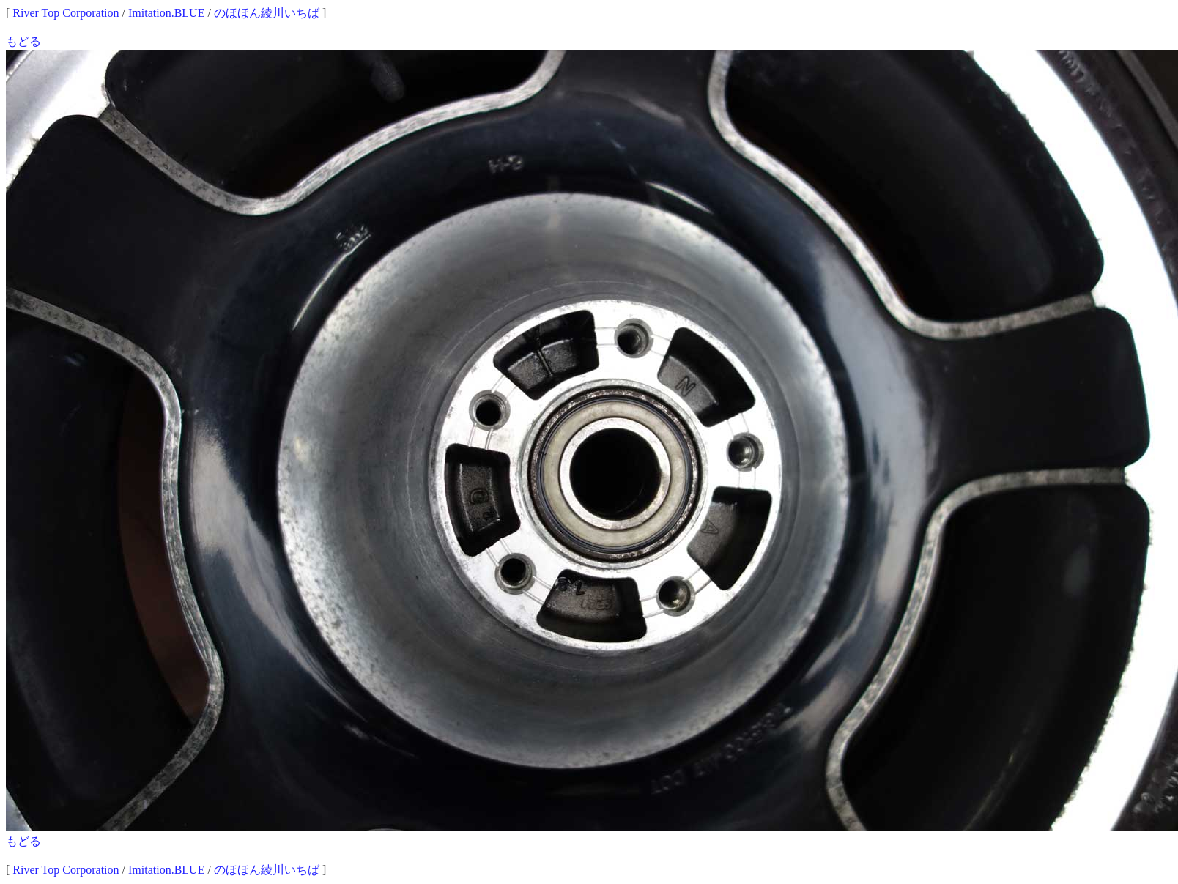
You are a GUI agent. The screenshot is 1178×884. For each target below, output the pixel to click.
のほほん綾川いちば (266, 13)
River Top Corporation (65, 13)
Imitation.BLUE (166, 13)
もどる (23, 41)
